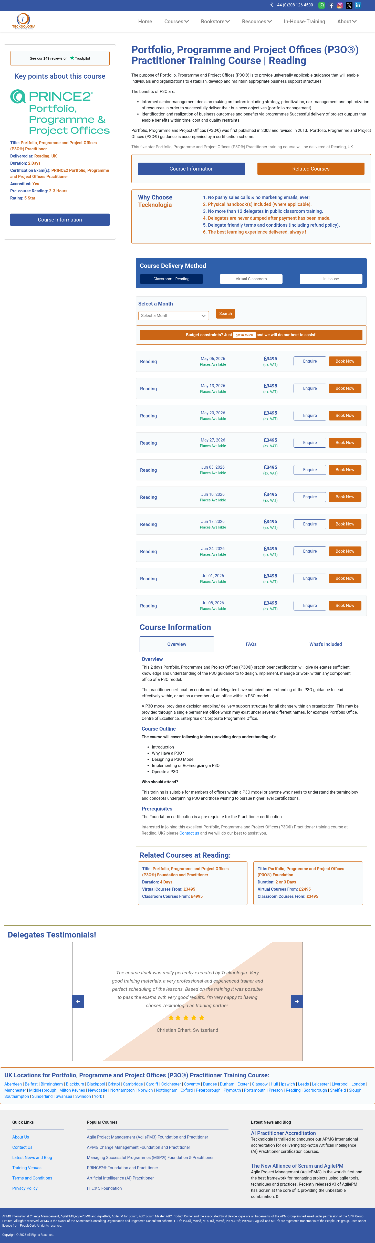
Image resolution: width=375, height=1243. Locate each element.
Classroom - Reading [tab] (166, 278)
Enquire (311, 361)
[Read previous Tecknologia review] (285, 1001)
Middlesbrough (42, 1090)
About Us (20, 1136)
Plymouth (232, 1090)
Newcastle (97, 1090)
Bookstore (215, 21)
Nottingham (167, 1090)
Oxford (187, 1090)
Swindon (83, 1096)
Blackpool (96, 1083)
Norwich (145, 1090)
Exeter (243, 1083)
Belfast (31, 1083)
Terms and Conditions (32, 1177)
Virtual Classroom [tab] (251, 278)
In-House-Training (304, 21)
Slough (355, 1090)
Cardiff (152, 1083)
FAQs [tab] (251, 644)
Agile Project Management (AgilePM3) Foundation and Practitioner (147, 1136)
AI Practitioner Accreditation (283, 1133)
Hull (274, 1083)
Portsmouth (254, 1090)
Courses (176, 21)
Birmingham (52, 1083)
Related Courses (311, 169)
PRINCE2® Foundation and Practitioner (122, 1167)
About (347, 21)
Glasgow (260, 1083)
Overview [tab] (176, 644)
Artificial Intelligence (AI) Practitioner (120, 1177)
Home (145, 21)
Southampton (16, 1096)
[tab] (166, 279)
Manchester (15, 1090)
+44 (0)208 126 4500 (291, 4)
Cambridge (133, 1083)
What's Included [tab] (325, 644)
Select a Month (155, 304)
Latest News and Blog (32, 1157)
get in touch (244, 335)
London (358, 1083)
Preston (276, 1090)
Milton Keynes (72, 1090)
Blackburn (75, 1083)
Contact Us (22, 1147)
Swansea (64, 1096)
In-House (336, 278)
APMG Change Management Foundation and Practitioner (138, 1147)
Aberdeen (13, 1083)
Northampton (122, 1090)
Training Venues (26, 1167)
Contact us (189, 832)
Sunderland (42, 1096)
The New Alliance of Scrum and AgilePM (297, 1166)
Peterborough (208, 1090)
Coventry (192, 1083)
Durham (227, 1083)
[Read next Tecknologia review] (89, 1001)
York (98, 1096)
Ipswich (288, 1083)
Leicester (320, 1083)
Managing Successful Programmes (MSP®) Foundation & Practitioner (150, 1157)
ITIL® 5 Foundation (104, 1188)
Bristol (114, 1083)
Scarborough (315, 1090)
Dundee (210, 1083)
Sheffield (338, 1090)
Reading (293, 1090)
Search (225, 313)
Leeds (303, 1083)
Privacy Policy (25, 1188)
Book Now (345, 361)
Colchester (171, 1083)
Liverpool (340, 1083)
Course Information (60, 220)
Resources (257, 21)
